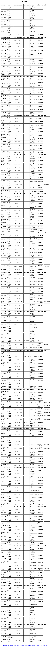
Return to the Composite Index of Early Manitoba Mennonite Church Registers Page (25, 645)
